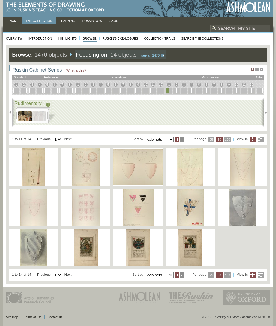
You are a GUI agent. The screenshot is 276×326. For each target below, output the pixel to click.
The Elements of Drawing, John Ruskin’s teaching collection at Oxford (57, 7)
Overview (14, 38)
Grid (253, 139)
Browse (90, 38)
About (115, 21)
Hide (261, 69)
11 (153, 84)
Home (14, 21)
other (260, 77)
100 (227, 139)
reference (51, 77)
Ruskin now (92, 21)
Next (264, 112)
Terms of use (33, 317)
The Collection (39, 21)
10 (145, 84)
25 (211, 139)
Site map (12, 317)
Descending (182, 139)
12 (160, 84)
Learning (67, 21)
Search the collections (202, 38)
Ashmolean (248, 7)
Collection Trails (159, 38)
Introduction (40, 38)
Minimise (257, 69)
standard (20, 77)
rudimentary (210, 77)
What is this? (76, 70)
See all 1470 (150, 55)
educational (119, 77)
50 (219, 139)
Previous (12, 112)
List (261, 139)
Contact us (55, 317)
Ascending (177, 139)
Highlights (67, 38)
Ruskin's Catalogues (120, 38)
